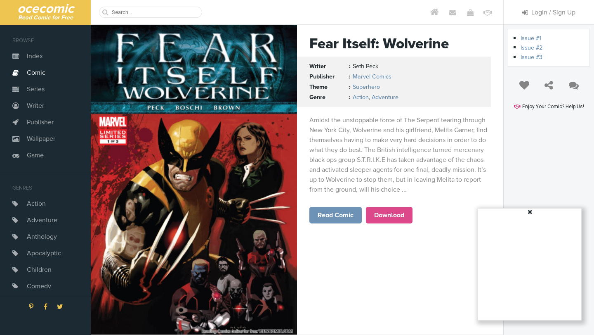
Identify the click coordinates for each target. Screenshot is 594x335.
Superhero (366, 86)
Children (39, 270)
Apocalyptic (44, 253)
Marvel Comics (372, 76)
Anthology (42, 237)
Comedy (39, 286)
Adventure (42, 220)
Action (36, 204)
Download (389, 215)
